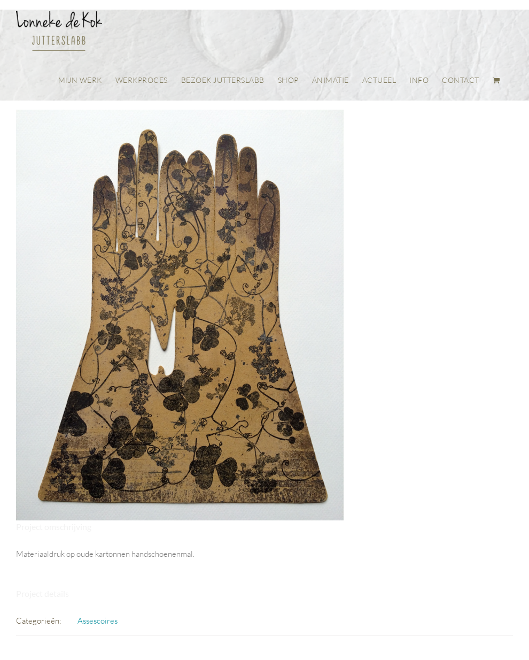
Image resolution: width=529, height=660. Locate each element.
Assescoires (97, 621)
